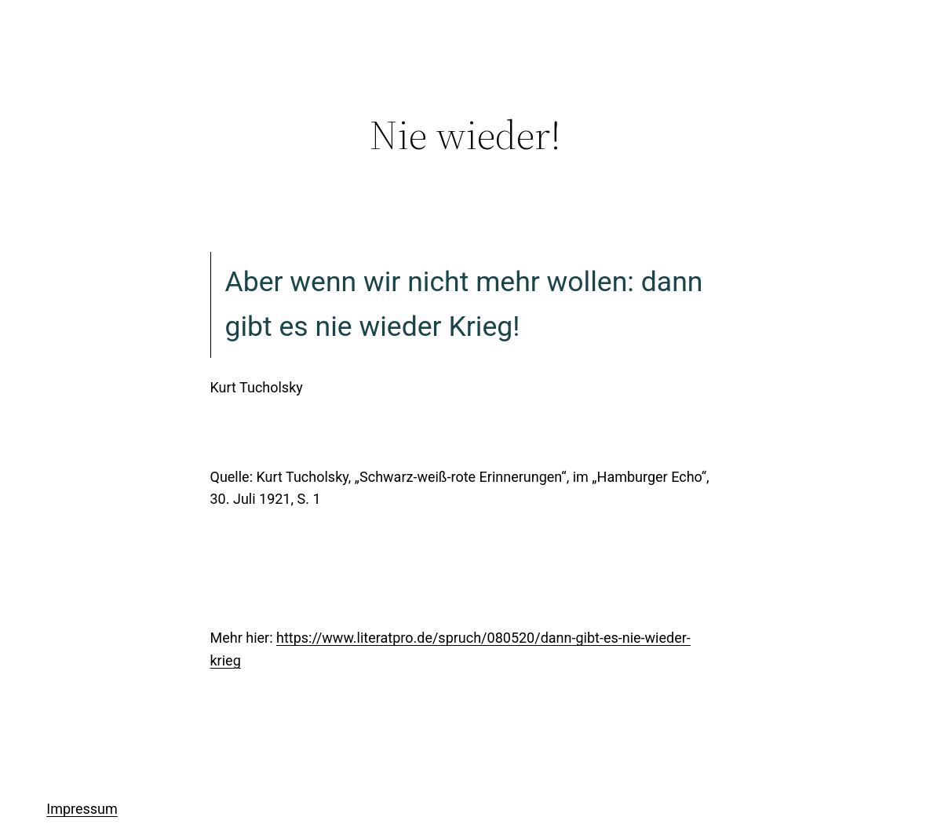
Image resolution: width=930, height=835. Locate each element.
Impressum (82, 808)
